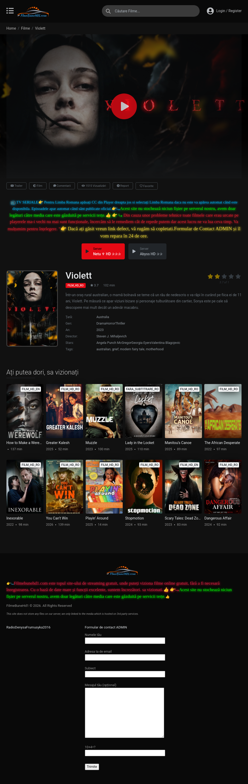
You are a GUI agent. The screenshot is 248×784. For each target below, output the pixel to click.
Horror (110, 323)
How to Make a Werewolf (25, 443)
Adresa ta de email (125, 654)
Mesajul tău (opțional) (124, 711)
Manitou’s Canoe (178, 443)
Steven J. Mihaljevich (111, 336)
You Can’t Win (57, 518)
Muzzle (91, 443)
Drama (101, 323)
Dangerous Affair (217, 518)
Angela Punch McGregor (113, 343)
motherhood (155, 349)
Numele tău (125, 637)
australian (103, 349)
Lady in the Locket (139, 443)
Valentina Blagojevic (165, 343)
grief (115, 349)
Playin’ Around (97, 518)
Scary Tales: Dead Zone (183, 518)
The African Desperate (222, 443)
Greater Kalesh (58, 443)
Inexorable (14, 518)
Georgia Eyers (141, 343)
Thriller (120, 323)
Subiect (125, 671)
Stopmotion (134, 518)
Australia (102, 317)
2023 (100, 330)
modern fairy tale (132, 349)
